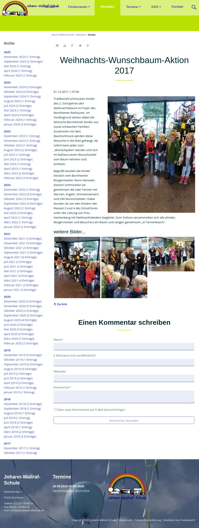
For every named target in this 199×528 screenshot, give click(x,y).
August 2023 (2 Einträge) (20, 150)
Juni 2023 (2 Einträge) (18, 159)
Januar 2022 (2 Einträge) (20, 227)
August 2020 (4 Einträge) (20, 320)
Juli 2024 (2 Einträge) (17, 106)
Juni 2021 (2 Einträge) (18, 266)
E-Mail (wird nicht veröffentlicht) (75, 355)
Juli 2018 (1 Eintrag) (17, 418)
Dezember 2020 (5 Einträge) (23, 301)
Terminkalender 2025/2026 (71, 491)
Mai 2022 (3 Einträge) (18, 213)
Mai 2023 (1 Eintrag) (17, 164)
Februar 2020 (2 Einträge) (21, 343)
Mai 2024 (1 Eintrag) (17, 110)
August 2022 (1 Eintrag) (19, 208)
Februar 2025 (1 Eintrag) (20, 75)
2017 (7, 443)
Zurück (62, 304)
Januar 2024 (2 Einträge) (20, 124)
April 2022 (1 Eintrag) (18, 217)
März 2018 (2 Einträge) (19, 432)
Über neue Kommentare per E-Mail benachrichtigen (91, 410)
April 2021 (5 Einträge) (19, 276)
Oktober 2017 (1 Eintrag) (20, 453)
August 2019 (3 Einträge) (20, 369)
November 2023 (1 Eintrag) (22, 140)
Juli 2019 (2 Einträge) (17, 373)
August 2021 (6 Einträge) (20, 257)
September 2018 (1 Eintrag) (22, 408)
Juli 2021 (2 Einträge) (17, 262)
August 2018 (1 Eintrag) (19, 413)
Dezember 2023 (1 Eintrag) (22, 136)
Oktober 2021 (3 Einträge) (21, 248)
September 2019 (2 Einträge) (23, 364)
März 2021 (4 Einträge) (19, 280)
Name (60, 339)
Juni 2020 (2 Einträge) (18, 325)
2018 (7, 399)
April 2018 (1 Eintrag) (18, 427)
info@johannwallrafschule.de (27, 510)
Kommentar (62, 387)
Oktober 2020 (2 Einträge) (21, 311)
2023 (7, 131)
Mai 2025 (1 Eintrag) (17, 66)
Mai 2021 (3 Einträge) (18, 271)
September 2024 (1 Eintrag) (22, 96)
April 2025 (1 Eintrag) (18, 71)
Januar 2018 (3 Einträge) (20, 436)
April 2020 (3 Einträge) (19, 334)
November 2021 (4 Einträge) (23, 243)
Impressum (125, 520)
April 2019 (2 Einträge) (19, 383)
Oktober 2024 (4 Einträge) (21, 92)
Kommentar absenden (124, 420)
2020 (7, 297)
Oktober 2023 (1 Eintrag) (20, 145)
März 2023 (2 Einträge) (19, 173)
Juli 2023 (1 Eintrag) (17, 154)
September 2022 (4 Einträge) (23, 203)
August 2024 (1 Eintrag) (19, 101)
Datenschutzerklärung (148, 520)
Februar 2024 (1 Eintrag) (20, 120)
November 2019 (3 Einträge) (23, 355)
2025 (7, 52)
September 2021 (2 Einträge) (23, 252)
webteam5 (189, 520)
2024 (7, 82)
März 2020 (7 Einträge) (19, 338)
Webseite (60, 371)
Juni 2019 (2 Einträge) (18, 378)
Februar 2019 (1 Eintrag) (20, 387)
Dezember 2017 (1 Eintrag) (22, 448)
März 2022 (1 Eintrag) (18, 222)
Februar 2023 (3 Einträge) (21, 178)
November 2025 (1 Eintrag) (22, 57)
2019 (7, 350)
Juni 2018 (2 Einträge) (18, 422)
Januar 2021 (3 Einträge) (20, 290)
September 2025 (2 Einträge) (23, 61)
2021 (7, 234)
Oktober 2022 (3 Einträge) (21, 199)
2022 (7, 185)
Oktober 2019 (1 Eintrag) (20, 359)
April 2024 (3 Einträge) (19, 115)
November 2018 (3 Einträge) (23, 404)
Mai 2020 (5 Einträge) (18, 329)
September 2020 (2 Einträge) (23, 315)
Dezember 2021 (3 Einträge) (23, 238)
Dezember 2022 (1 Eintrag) (22, 189)
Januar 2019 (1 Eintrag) (19, 392)
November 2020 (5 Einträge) (23, 306)
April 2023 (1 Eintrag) (18, 168)
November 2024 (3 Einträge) (23, 87)
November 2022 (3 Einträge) (23, 194)
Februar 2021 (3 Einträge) (21, 285)
